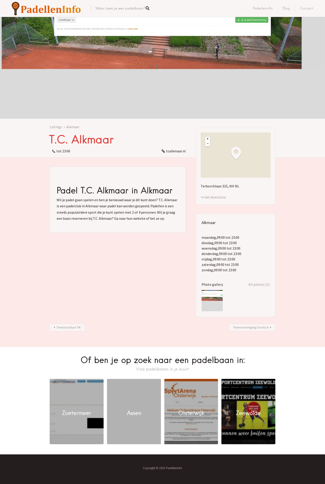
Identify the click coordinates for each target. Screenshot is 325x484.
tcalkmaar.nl (176, 151)
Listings (56, 127)
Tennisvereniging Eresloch (251, 327)
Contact (306, 8)
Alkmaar (72, 127)
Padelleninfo (263, 8)
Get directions (215, 197)
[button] (238, 153)
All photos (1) (259, 284)
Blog (286, 8)
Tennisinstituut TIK (68, 327)
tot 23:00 (63, 151)
